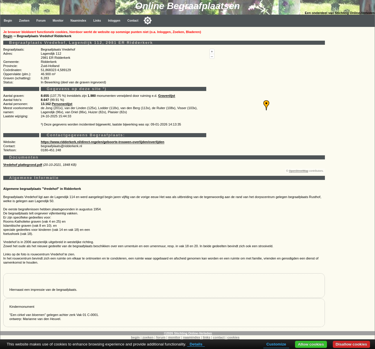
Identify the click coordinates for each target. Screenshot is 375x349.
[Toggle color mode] (148, 20)
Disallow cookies (351, 344)
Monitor (58, 20)
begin (135, 337)
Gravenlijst (166, 95)
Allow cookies (311, 344)
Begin (8, 20)
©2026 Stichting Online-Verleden (188, 333)
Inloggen (114, 20)
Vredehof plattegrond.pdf (22, 164)
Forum (40, 20)
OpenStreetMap (298, 170)
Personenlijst (62, 104)
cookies (233, 337)
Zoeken (24, 20)
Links (97, 20)
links (206, 337)
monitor (174, 337)
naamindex (191, 337)
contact (219, 337)
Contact (133, 20)
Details (196, 344)
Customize (276, 344)
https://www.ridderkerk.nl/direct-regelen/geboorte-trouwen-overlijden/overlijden (102, 142)
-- (212, 56)
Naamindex (78, 20)
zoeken (148, 337)
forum (161, 337)
